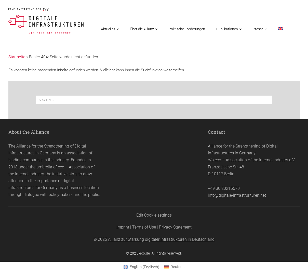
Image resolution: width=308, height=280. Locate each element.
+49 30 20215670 (224, 188)
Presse (258, 29)
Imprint (122, 227)
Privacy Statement (175, 227)
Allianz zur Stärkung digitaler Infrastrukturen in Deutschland (161, 239)
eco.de (144, 253)
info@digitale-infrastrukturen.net (237, 195)
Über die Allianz (142, 29)
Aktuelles (108, 29)
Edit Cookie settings (154, 215)
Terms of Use (144, 227)
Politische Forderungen (187, 29)
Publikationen (227, 29)
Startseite (16, 57)
